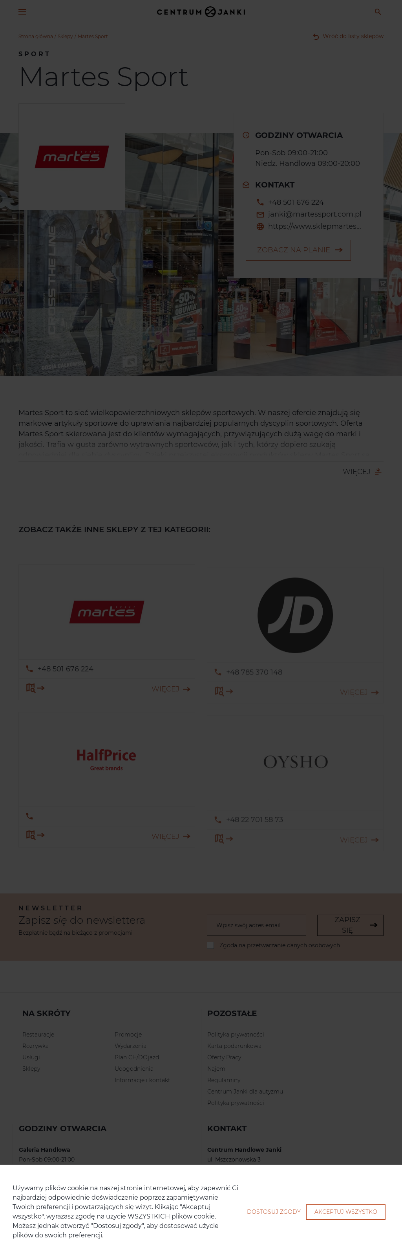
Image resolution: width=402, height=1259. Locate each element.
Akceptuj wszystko (345, 1211)
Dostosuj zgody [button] (274, 1211)
